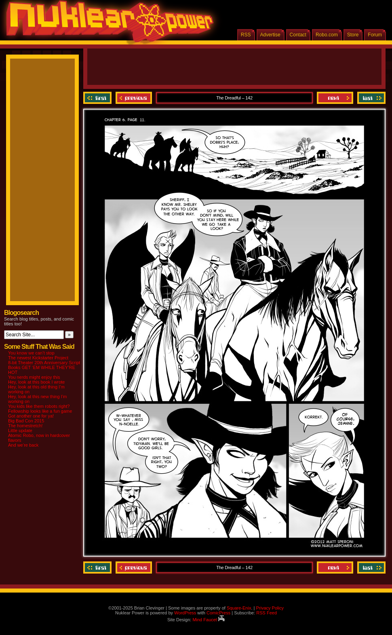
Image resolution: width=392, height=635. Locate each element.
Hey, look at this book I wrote (36, 382)
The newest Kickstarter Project (38, 357)
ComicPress (218, 612)
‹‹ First (98, 98)
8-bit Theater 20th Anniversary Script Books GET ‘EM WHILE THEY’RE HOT (44, 367)
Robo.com (327, 35)
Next (335, 98)
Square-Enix (239, 607)
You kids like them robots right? (39, 406)
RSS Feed (266, 612)
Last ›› (370, 98)
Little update (20, 430)
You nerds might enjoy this (34, 377)
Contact (298, 35)
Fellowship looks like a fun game (40, 411)
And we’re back (23, 445)
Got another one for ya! (31, 415)
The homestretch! (25, 425)
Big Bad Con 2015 (26, 420)
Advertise (270, 35)
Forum (375, 35)
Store (353, 35)
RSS (246, 35)
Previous (134, 98)
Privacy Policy (269, 607)
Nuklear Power (107, 24)
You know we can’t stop (31, 352)
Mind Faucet (208, 619)
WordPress (185, 612)
